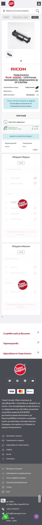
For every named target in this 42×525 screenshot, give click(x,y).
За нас (8, 454)
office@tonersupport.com (16, 513)
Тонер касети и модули (20, 17)
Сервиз (9, 449)
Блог (8, 492)
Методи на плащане (14, 469)
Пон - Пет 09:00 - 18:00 (11, 519)
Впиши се (11, 101)
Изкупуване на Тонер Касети (17, 445)
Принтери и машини (14, 436)
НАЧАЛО (6, 17)
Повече (35, 149)
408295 (35, 17)
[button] (21, 60)
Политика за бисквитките (16, 482)
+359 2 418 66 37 (12, 509)
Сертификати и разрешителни (18, 473)
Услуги (9, 487)
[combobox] (17, 11)
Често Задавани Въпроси (16, 478)
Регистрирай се (21, 101)
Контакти (10, 459)
